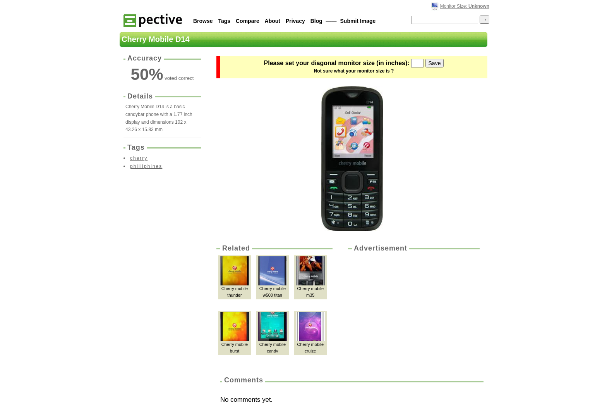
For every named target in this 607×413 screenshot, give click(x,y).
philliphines (146, 166)
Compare (247, 21)
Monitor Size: (464, 6)
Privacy (295, 21)
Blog (316, 21)
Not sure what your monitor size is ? (354, 71)
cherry (138, 158)
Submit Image (358, 21)
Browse (203, 21)
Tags (224, 21)
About (272, 21)
